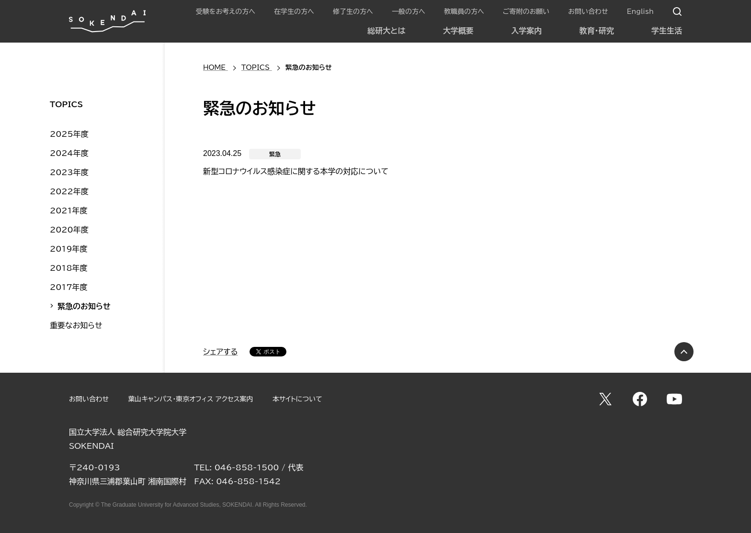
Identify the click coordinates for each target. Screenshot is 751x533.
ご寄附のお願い (526, 11)
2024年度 (69, 153)
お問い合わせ (588, 11)
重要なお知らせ (76, 325)
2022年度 (69, 191)
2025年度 (69, 134)
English (640, 11)
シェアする (220, 351)
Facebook (640, 399)
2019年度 (69, 249)
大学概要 (458, 30)
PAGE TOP (684, 351)
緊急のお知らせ (84, 306)
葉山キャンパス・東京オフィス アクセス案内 (190, 399)
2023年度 (69, 172)
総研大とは (386, 30)
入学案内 (526, 30)
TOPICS (66, 104)
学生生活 (666, 30)
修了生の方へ (353, 11)
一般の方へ (408, 11)
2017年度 (69, 287)
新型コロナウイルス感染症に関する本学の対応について (295, 171)
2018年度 (69, 268)
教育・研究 (597, 30)
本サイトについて (297, 399)
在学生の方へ (294, 11)
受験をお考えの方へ (225, 11)
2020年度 (69, 229)
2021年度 (69, 210)
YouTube (674, 399)
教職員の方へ (464, 11)
